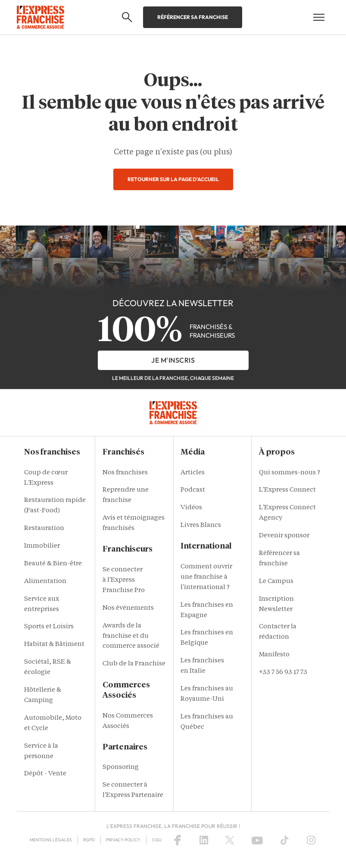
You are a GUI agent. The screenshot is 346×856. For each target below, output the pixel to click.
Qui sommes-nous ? (289, 473)
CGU (157, 840)
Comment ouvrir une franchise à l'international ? (206, 577)
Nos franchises (125, 473)
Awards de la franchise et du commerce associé (131, 636)
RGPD (89, 840)
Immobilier (42, 546)
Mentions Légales (51, 840)
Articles (193, 473)
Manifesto (274, 655)
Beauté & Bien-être (53, 564)
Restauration (44, 528)
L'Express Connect (287, 490)
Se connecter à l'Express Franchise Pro (124, 580)
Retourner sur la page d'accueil (173, 179)
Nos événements (128, 608)
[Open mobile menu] (319, 17)
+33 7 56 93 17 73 (283, 672)
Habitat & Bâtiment (54, 644)
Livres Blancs (201, 525)
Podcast (193, 490)
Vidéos (191, 508)
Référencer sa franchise (192, 17)
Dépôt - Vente (45, 774)
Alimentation (45, 581)
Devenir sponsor (284, 536)
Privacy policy (123, 840)
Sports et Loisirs (49, 627)
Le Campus (276, 581)
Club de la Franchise (134, 664)
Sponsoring (121, 767)
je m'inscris (173, 360)
